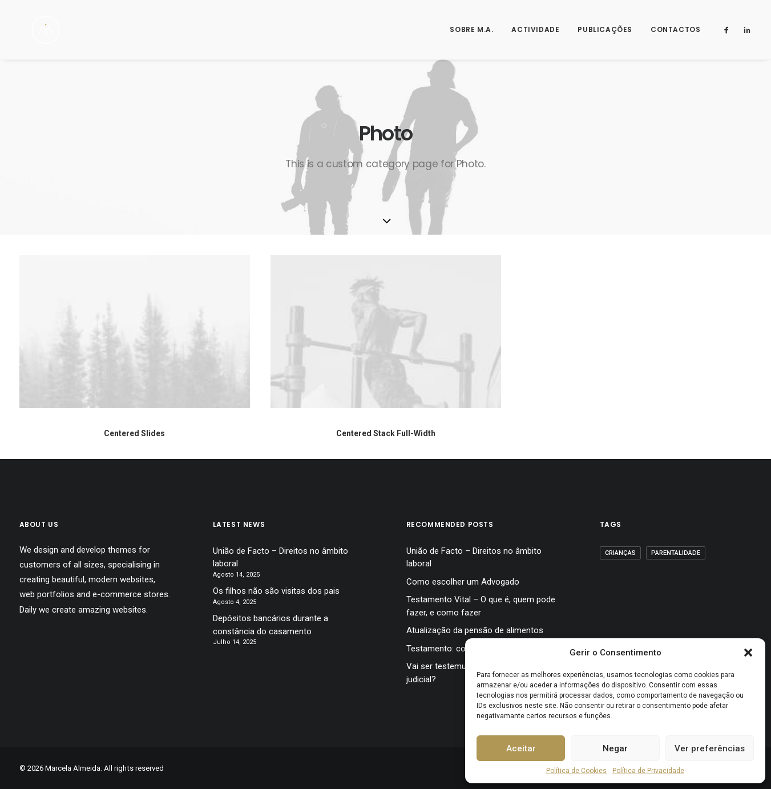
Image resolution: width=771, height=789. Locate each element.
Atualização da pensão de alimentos (474, 630)
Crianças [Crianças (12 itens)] (620, 553)
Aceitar (521, 748)
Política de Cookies (576, 771)
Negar (615, 748)
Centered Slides (134, 433)
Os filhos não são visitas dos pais (276, 591)
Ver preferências (710, 748)
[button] (748, 652)
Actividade (535, 29)
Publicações (605, 29)
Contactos (675, 29)
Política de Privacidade (648, 771)
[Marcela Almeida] (34, 29)
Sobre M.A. (471, 29)
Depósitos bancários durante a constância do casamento (270, 625)
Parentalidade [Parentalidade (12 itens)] (675, 553)
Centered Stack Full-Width (385, 433)
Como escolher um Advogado (462, 582)
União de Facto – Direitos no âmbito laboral (280, 557)
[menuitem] (471, 29)
